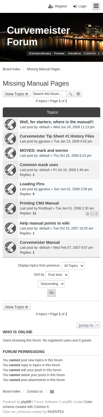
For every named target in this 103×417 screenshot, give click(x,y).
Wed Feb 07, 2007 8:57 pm (73, 248)
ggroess (44, 141)
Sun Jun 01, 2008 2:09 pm (73, 189)
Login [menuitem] (83, 6)
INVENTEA (56, 412)
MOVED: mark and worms (44, 150)
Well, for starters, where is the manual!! (56, 122)
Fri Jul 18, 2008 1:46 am (70, 170)
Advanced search (78, 94)
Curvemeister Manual (40, 242)
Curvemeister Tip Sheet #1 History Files (57, 136)
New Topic (14, 93)
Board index (11, 391)
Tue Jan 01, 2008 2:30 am (75, 208)
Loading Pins (32, 184)
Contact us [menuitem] (35, 391)
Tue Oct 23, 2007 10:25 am (73, 228)
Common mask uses (39, 165)
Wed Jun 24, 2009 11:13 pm (73, 127)
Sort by (51, 275)
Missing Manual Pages (36, 83)
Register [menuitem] (61, 6)
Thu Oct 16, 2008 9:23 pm (72, 156)
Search (70, 94)
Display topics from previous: (51, 266)
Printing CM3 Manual (39, 203)
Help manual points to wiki (45, 223)
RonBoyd (45, 208)
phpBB (26, 402)
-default (43, 127)
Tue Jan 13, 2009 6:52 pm (73, 141)
